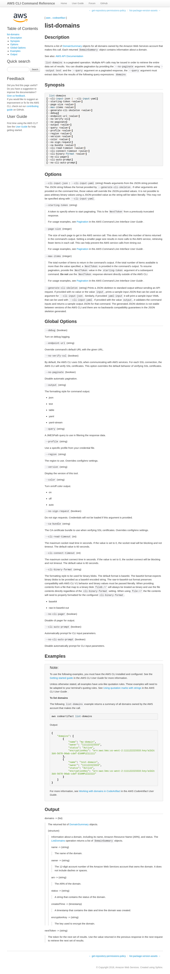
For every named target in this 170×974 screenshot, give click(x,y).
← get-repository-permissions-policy (107, 10)
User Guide (78, 3)
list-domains (13, 34)
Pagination (82, 221)
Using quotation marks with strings (122, 687)
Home (64, 3)
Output (13, 54)
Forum (92, 3)
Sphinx (158, 967)
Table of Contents (22, 28)
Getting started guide (61, 677)
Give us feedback (16, 95)
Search (35, 69)
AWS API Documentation (69, 56)
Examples (15, 51)
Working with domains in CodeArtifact (99, 791)
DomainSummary (72, 46)
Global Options (18, 47)
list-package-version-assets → (145, 10)
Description (16, 37)
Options (14, 44)
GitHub (104, 3)
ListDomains (58, 840)
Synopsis (15, 41)
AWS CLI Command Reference (31, 3)
